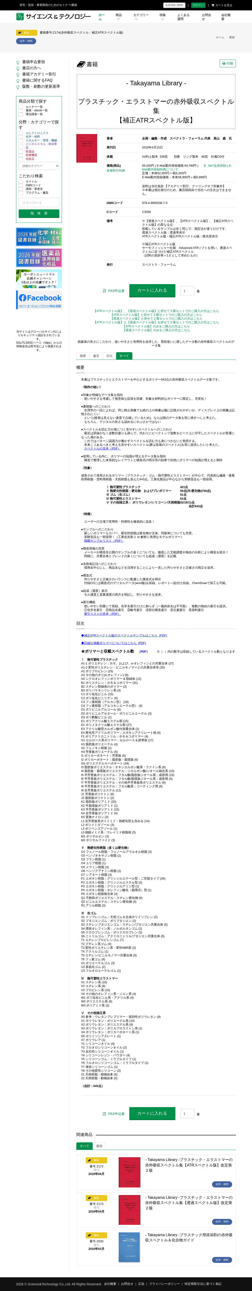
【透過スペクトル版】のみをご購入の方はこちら (156, 330)
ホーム (102, 17)
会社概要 (225, 17)
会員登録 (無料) (174, 5)
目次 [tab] (109, 356)
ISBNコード (30, 185)
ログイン (198, 5)
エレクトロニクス (33, 133)
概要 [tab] (83, 356)
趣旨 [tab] (96, 356)
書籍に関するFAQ (37, 80)
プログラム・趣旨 (33, 193)
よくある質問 (183, 17)
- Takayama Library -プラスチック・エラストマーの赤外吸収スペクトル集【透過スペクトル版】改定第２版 (189, 1203)
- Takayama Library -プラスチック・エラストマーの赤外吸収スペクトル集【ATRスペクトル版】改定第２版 (189, 1165)
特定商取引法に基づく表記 (203, 1284)
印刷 (227, 63)
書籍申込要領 (33, 62)
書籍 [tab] (99, 1146)
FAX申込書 (113, 291)
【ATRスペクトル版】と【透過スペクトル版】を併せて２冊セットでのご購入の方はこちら (156, 322)
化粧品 (26, 159)
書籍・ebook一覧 (33, 111)
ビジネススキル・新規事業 (38, 145)
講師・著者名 (31, 189)
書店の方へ (31, 68)
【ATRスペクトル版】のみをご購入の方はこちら (156, 326)
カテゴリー (141, 16)
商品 (119, 16)
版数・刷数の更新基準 (41, 86)
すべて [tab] (124, 356)
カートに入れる (152, 290)
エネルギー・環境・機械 (38, 141)
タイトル (28, 182)
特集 (163, 16)
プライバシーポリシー (164, 1284)
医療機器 (28, 155)
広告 (141, 1284)
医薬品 (26, 152)
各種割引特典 (116, 170)
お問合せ (206, 17)
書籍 (232, 37)
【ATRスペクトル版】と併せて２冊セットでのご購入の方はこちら (156, 314)
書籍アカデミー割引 (39, 74)
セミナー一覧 (31, 107)
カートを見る (222, 5)
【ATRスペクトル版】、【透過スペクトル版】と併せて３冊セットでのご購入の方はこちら (156, 311)
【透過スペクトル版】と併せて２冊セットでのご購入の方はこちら (156, 318)
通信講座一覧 (31, 114)
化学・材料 (29, 137)
